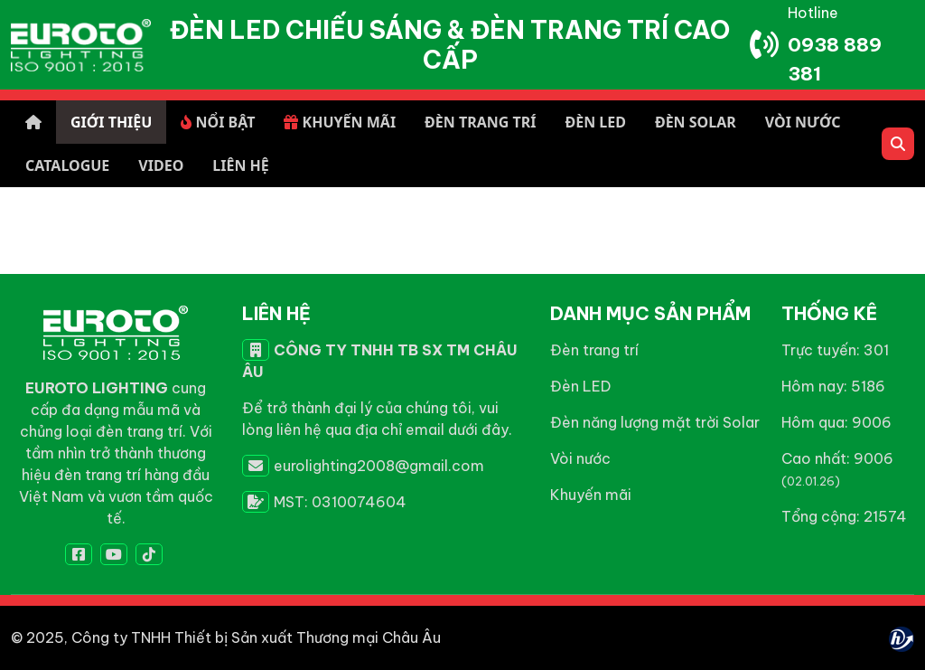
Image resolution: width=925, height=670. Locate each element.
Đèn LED (580, 386)
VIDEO (160, 165)
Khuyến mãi (590, 495)
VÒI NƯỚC (803, 122)
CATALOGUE (67, 165)
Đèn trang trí (594, 350)
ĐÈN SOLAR (695, 122)
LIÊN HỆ (240, 165)
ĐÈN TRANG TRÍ (480, 122)
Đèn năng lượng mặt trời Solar (655, 422)
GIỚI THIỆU (111, 122)
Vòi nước (580, 458)
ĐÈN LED (595, 122)
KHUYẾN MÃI (340, 122)
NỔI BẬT (218, 122)
